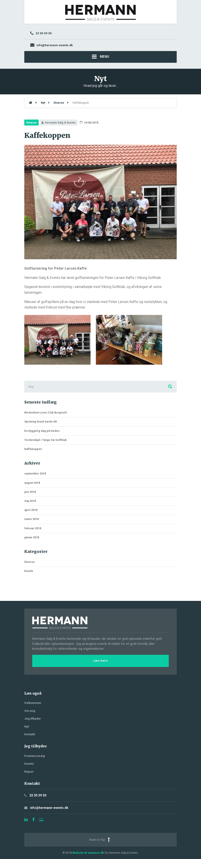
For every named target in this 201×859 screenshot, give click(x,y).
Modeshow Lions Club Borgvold (45, 412)
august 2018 (32, 482)
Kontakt (29, 734)
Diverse (31, 122)
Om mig (29, 710)
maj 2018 (30, 501)
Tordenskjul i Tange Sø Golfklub (45, 440)
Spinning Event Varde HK (40, 421)
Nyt (26, 726)
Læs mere (100, 660)
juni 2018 (30, 491)
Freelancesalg (34, 756)
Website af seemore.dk (88, 852)
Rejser (29, 771)
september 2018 (35, 473)
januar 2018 (31, 537)
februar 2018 (32, 528)
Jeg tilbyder (32, 718)
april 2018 (30, 510)
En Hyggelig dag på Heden (41, 430)
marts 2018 (31, 519)
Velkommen (32, 703)
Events (28, 571)
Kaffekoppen (33, 449)
